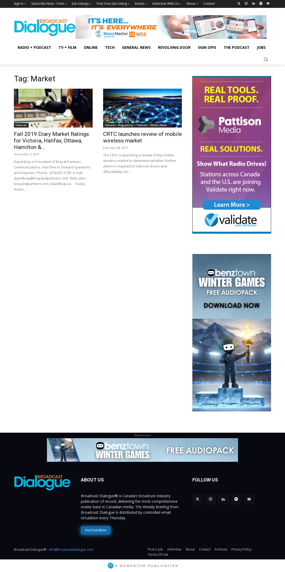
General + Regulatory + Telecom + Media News (136, 125)
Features (21, 125)
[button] (265, 59)
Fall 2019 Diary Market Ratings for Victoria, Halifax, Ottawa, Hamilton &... (51, 140)
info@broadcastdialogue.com (71, 549)
